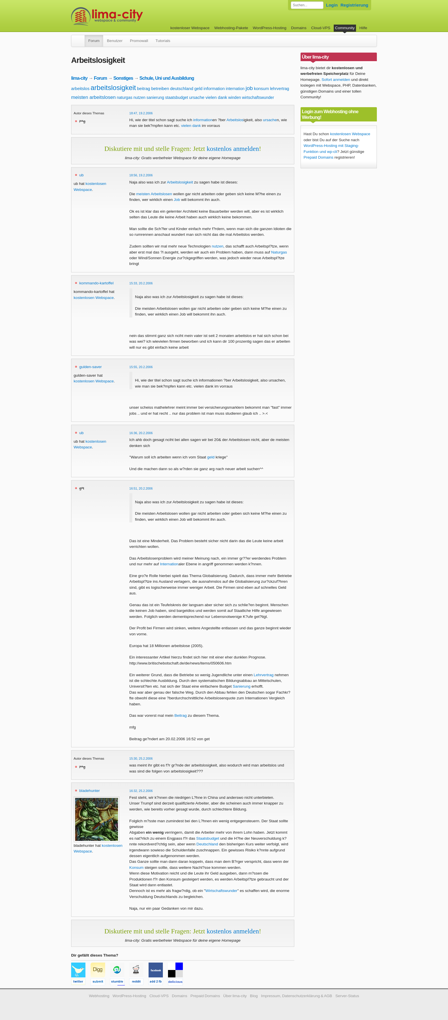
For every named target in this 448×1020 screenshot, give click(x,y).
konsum (261, 88)
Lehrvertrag (264, 675)
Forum (93, 41)
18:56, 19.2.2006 (141, 175)
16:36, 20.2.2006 (141, 433)
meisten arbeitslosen (93, 97)
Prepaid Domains (318, 157)
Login (332, 5)
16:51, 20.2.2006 (141, 488)
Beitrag (180, 715)
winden (234, 97)
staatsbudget (176, 97)
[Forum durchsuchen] (307, 5)
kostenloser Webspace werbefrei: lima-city (128, 16)
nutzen (139, 97)
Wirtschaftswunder (221, 891)
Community (345, 28)
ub (81, 175)
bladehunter (89, 791)
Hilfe (363, 28)
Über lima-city (235, 996)
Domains (299, 28)
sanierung (155, 97)
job (249, 88)
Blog (254, 996)
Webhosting (99, 996)
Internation (169, 564)
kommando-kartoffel (96, 283)
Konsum (136, 867)
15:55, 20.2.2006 (141, 367)
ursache (196, 97)
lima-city (79, 78)
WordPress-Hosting (270, 28)
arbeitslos (80, 88)
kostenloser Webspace (189, 28)
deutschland (181, 88)
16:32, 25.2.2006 (141, 791)
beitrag (143, 88)
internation (235, 88)
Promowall (139, 41)
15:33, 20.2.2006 (141, 283)
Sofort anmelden (336, 79)
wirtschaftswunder (258, 97)
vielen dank (216, 97)
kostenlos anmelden (233, 148)
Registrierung (354, 5)
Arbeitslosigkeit (180, 182)
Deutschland (207, 844)
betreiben (160, 88)
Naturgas (279, 252)
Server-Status (347, 996)
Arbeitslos (235, 120)
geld (198, 88)
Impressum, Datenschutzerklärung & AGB (296, 996)
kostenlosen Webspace (94, 298)
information (214, 88)
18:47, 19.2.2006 (141, 113)
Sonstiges (123, 78)
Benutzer (114, 41)
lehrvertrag (279, 88)
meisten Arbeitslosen (154, 194)
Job (177, 199)
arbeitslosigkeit (113, 87)
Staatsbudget (207, 838)
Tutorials (162, 41)
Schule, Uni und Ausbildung (166, 78)
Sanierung (242, 686)
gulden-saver (90, 367)
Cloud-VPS (320, 28)
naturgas (124, 97)
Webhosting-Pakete (231, 28)
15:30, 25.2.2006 (141, 758)
